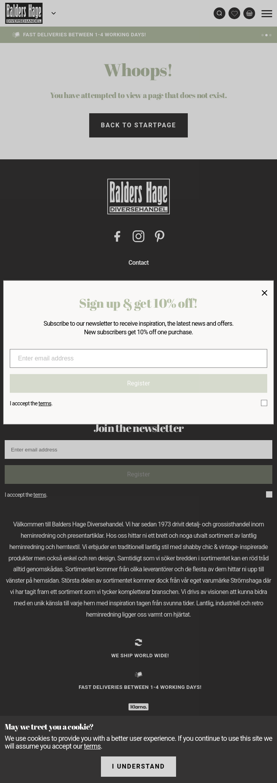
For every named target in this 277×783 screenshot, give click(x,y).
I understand (138, 766)
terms (92, 746)
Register (138, 383)
